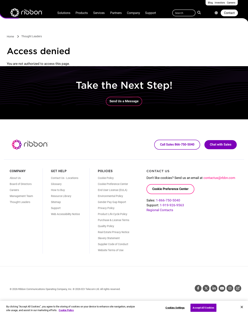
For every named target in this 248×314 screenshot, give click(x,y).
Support (150, 13)
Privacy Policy (106, 208)
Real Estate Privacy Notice (113, 232)
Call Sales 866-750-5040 (177, 144)
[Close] (242, 309)
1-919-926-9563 (172, 205)
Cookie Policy (106, 178)
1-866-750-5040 (168, 200)
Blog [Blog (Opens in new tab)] (237, 288)
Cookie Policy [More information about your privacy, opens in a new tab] (66, 312)
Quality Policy (106, 226)
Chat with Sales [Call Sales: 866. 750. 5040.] (220, 144)
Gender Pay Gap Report (112, 202)
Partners (116, 13)
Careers (14, 190)
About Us (15, 178)
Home (10, 36)
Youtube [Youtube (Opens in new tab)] (222, 288)
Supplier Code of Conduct (113, 244)
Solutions (63, 13)
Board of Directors (21, 184)
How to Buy (58, 190)
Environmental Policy (110, 196)
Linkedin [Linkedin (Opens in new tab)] (214, 288)
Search (199, 12)
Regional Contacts (159, 210)
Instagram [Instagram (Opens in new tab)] (229, 288)
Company (133, 13)
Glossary (56, 184)
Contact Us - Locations (64, 178)
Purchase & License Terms (113, 220)
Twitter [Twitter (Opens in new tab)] (206, 288)
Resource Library (61, 196)
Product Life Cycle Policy (112, 214)
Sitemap (56, 202)
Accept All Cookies (203, 309)
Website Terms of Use (110, 250)
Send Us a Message (124, 101)
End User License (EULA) (112, 190)
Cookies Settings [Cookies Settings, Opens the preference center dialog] (175, 309)
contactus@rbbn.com (219, 178)
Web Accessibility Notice (65, 214)
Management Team (21, 196)
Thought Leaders (31, 36)
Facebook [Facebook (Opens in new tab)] (198, 288)
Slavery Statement (109, 238)
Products (82, 13)
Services (99, 13)
